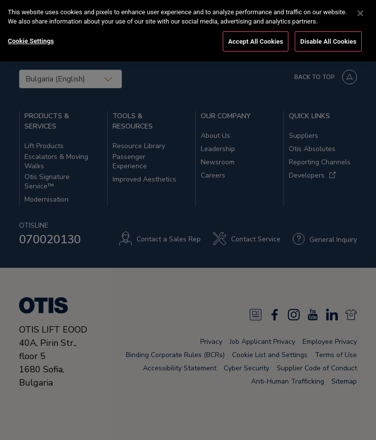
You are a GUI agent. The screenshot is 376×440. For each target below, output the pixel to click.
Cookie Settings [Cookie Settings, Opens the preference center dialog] (31, 34)
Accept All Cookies (255, 35)
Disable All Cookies (328, 35)
